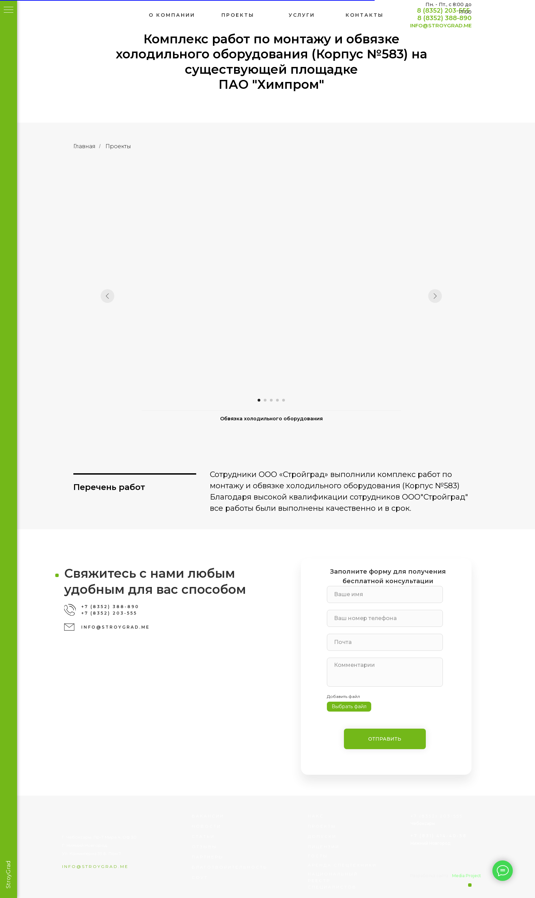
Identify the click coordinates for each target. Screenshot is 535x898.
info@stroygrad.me (113, 866)
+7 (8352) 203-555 (127, 613)
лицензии (341, 846)
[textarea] (403, 672)
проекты (340, 826)
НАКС (334, 815)
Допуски (340, 836)
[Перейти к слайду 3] (276, 400)
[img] (109, 15)
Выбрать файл (366, 706)
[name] (403, 594)
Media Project (484, 875)
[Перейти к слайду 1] (263, 400)
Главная (89, 146)
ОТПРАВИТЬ (402, 739)
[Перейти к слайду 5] (288, 400)
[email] (403, 642)
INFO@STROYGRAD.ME (458, 25)
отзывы (222, 846)
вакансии (225, 815)
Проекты (122, 146)
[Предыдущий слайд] (112, 296)
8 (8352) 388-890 (462, 18)
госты (336, 855)
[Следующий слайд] (440, 296)
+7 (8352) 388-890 (128, 606)
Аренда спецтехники (360, 865)
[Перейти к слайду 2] (270, 400)
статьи (220, 836)
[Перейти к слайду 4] (282, 400)
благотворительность (247, 867)
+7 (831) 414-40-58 (456, 835)
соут (217, 877)
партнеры (225, 856)
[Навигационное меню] (8, 10)
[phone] (403, 618)
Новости (224, 826)
